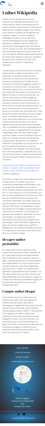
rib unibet (13, 168)
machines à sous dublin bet (27, 170)
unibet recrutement (26, 168)
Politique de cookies (22, 406)
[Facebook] (24, 414)
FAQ (22, 403)
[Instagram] (18, 414)
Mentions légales (22, 398)
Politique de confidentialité (22, 401)
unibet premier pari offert (13, 165)
